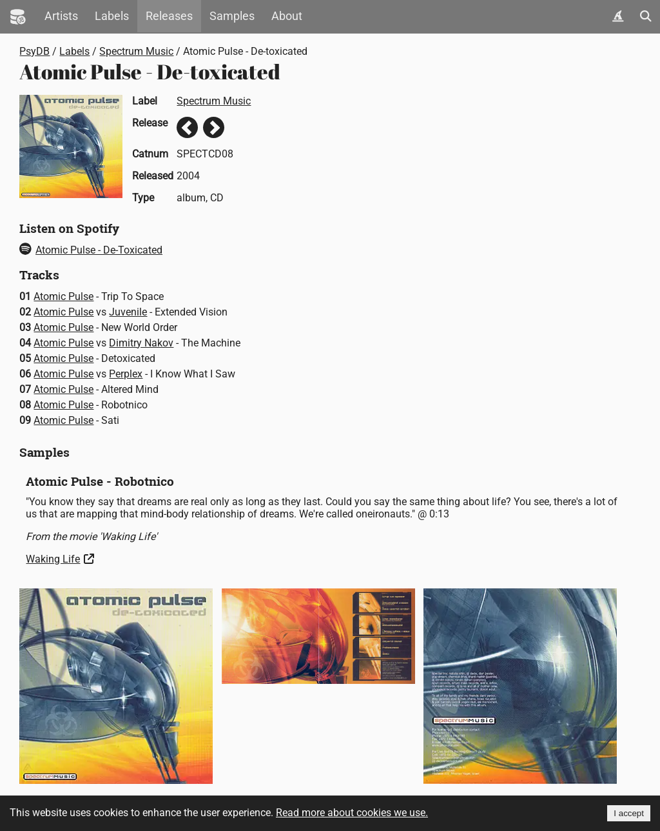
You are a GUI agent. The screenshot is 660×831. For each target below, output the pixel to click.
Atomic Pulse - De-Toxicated (90, 250)
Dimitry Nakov (141, 343)
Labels (112, 16)
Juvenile (128, 312)
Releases (169, 16)
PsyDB (34, 51)
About (286, 16)
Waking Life (53, 559)
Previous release (187, 127)
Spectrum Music (136, 51)
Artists (61, 16)
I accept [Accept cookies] (629, 813)
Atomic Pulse (63, 296)
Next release (213, 127)
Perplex (125, 374)
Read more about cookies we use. (352, 812)
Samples (232, 16)
